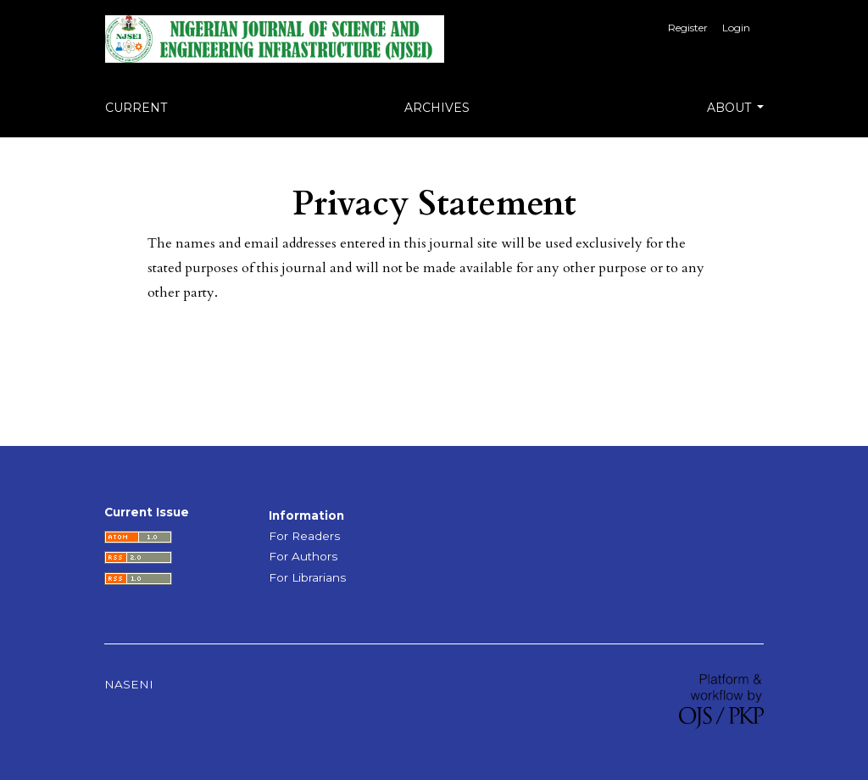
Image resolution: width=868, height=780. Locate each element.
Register (688, 27)
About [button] (730, 107)
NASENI (128, 684)
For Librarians (307, 577)
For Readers (304, 536)
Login (736, 27)
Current (136, 107)
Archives (437, 107)
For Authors (303, 556)
